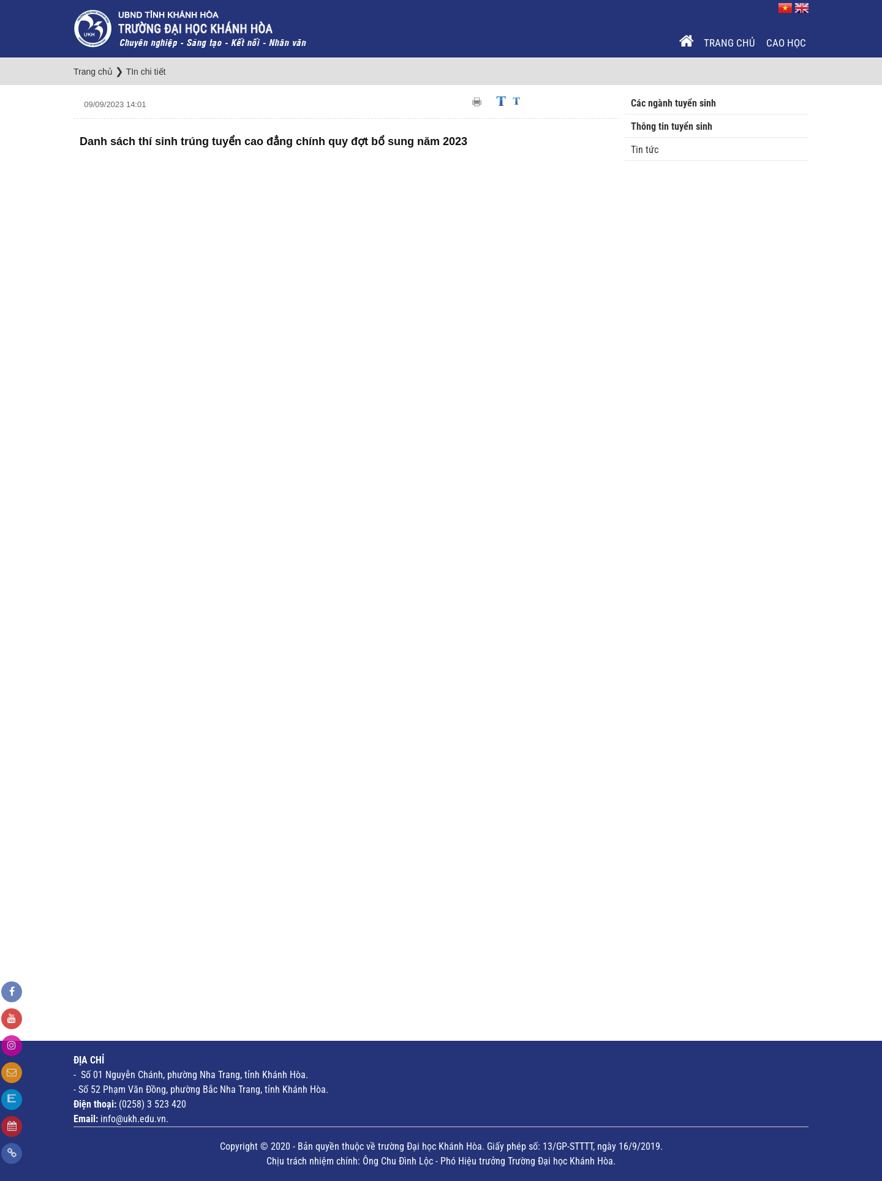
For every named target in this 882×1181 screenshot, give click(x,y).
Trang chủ (729, 43)
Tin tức (644, 150)
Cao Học (786, 43)
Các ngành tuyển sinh (673, 103)
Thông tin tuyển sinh (671, 126)
